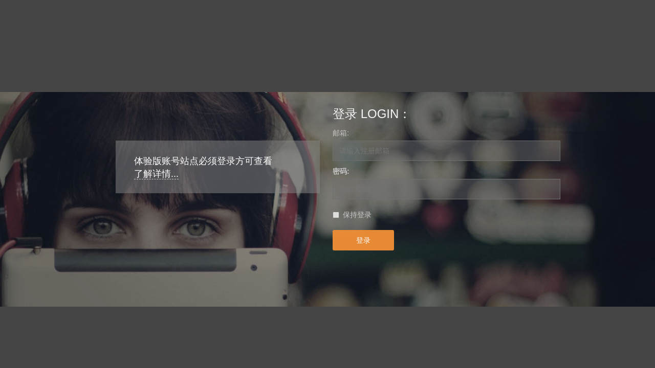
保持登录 (357, 215)
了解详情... (156, 174)
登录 (363, 240)
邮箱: (341, 133)
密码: (341, 171)
